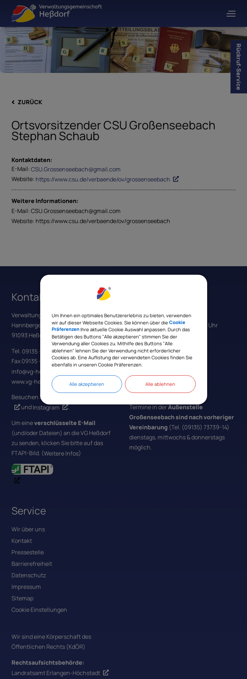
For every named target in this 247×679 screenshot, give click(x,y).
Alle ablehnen (160, 384)
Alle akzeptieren (86, 384)
